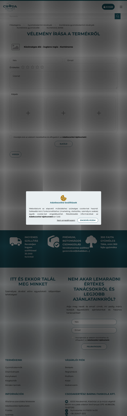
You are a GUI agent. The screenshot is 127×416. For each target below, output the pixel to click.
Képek (14, 94)
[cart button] (108, 7)
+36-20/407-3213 (78, 413)
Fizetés (8, 410)
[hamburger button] (121, 7)
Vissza (15, 154)
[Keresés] (64, 16)
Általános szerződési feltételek (20, 401)
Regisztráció (71, 372)
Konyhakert (11, 376)
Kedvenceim (71, 385)
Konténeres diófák (55, 28)
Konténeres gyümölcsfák (28, 28)
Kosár (67, 381)
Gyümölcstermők (13, 367)
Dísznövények (12, 372)
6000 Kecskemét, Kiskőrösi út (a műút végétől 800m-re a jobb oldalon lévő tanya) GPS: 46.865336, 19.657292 (90, 404)
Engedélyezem (87, 220)
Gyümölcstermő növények (40, 25)
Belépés (69, 367)
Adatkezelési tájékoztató (17, 406)
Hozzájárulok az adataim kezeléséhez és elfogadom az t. (50, 137)
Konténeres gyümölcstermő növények (76, 25)
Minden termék (13, 385)
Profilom (69, 376)
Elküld (63, 144)
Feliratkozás (94, 346)
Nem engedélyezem (66, 220)
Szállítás (9, 415)
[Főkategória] (15, 25)
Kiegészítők (11, 381)
